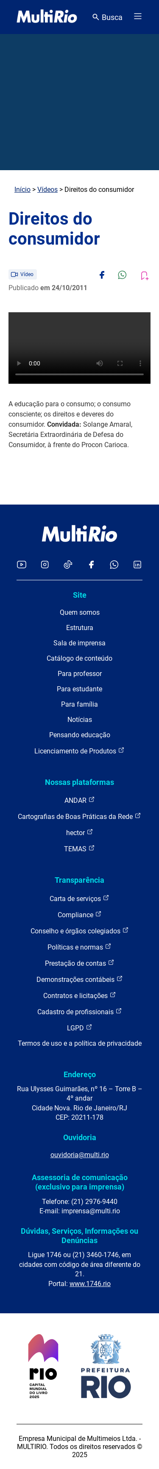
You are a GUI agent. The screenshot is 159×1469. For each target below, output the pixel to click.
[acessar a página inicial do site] (47, 17)
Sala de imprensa (79, 643)
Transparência (79, 880)
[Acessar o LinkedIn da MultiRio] (137, 565)
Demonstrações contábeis (79, 979)
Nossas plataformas (79, 782)
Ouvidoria (79, 1137)
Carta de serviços (79, 898)
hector (79, 832)
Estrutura (79, 628)
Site (79, 594)
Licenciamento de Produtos (79, 750)
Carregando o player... (79, 348)
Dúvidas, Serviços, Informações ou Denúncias (79, 1236)
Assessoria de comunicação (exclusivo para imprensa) (80, 1182)
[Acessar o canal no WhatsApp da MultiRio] (114, 565)
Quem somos (80, 612)
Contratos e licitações (79, 995)
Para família (79, 704)
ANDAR (79, 800)
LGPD (79, 1027)
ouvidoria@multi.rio (79, 1155)
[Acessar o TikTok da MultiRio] (68, 565)
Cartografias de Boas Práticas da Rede (79, 816)
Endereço (80, 1074)
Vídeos (47, 189)
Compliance (80, 914)
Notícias (79, 720)
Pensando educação (79, 735)
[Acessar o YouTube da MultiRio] (22, 565)
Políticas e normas (79, 946)
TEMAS (79, 848)
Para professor (80, 674)
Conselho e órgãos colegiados (80, 930)
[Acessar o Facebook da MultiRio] (91, 565)
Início (22, 189)
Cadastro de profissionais (79, 1011)
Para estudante (79, 689)
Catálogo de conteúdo (79, 658)
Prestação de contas (79, 962)
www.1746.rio (90, 1284)
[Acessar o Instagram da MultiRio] (44, 565)
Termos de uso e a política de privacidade (80, 1043)
